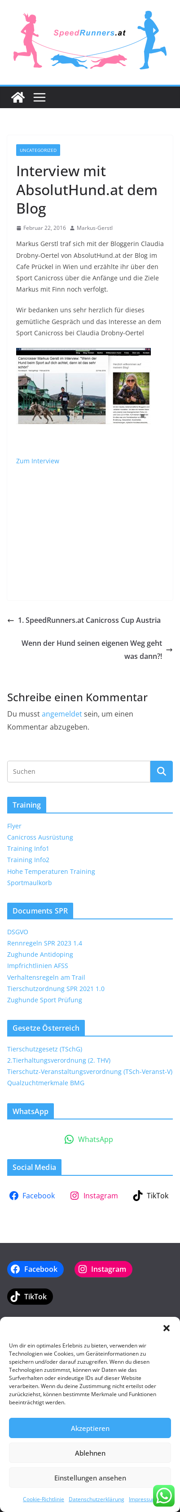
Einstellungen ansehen (90, 1477)
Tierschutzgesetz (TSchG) (44, 1049)
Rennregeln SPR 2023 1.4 (44, 943)
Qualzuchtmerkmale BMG (45, 1082)
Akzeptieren (90, 1428)
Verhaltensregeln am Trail (46, 977)
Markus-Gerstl (95, 228)
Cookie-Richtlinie (43, 1499)
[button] (166, 1328)
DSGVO (17, 931)
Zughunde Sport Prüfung (44, 1000)
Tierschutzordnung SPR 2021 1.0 (56, 988)
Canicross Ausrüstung (40, 837)
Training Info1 (28, 848)
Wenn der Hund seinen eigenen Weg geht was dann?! (97, 649)
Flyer (14, 826)
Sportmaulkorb (29, 882)
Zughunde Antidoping (40, 954)
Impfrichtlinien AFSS (37, 965)
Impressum (143, 1499)
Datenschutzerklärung (96, 1499)
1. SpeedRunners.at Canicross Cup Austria (84, 620)
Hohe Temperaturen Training (51, 871)
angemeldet (62, 714)
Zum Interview (37, 461)
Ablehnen (90, 1452)
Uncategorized (38, 150)
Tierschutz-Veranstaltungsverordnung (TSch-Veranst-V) (89, 1071)
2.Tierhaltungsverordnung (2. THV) (58, 1060)
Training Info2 (28, 859)
